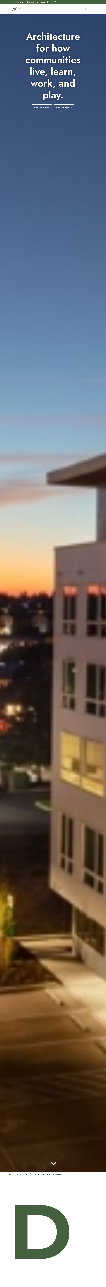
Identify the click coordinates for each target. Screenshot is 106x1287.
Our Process (41, 107)
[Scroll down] (53, 1164)
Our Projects (64, 107)
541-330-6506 (19, 2)
